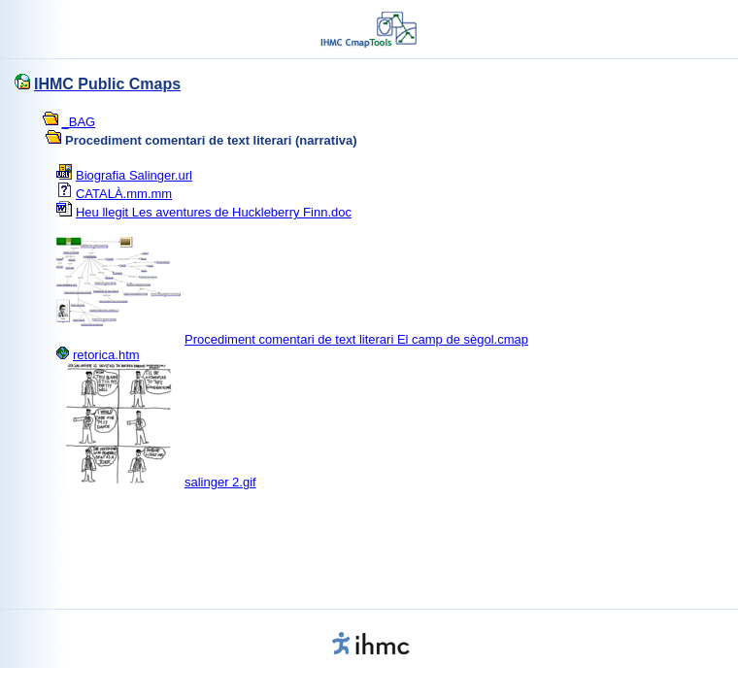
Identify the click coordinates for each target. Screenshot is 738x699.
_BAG (79, 122)
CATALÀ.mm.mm (124, 193)
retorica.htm (106, 355)
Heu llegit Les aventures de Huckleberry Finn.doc (214, 212)
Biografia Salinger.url (134, 175)
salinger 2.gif (220, 482)
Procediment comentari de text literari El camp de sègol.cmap (356, 339)
